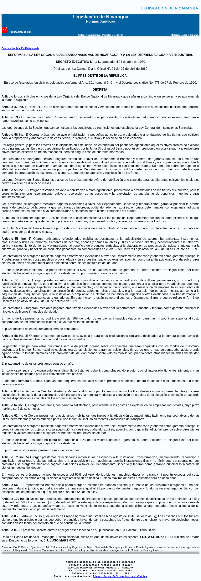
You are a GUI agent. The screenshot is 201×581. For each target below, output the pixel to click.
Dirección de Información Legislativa (120, 576)
